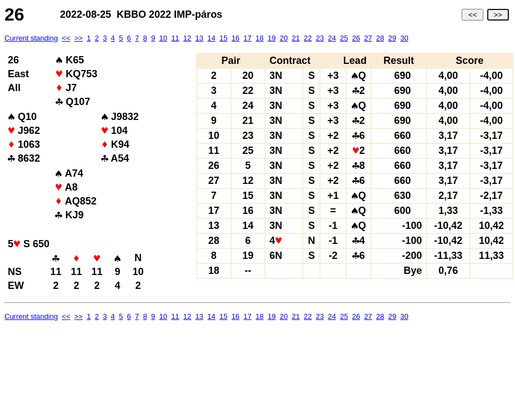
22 (308, 38)
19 (272, 38)
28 (380, 38)
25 (344, 38)
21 (295, 38)
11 (175, 38)
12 (187, 38)
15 (223, 38)
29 (392, 38)
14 (211, 38)
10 (163, 38)
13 (199, 38)
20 (283, 38)
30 (404, 38)
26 (356, 38)
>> (498, 15)
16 (235, 38)
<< (472, 15)
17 (247, 38)
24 (332, 38)
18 (259, 38)
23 (320, 38)
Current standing (31, 38)
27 (368, 38)
